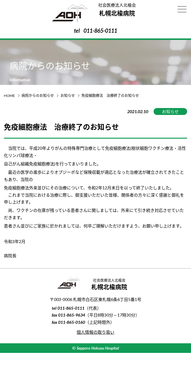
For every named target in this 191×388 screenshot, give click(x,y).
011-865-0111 (100, 30)
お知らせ (67, 95)
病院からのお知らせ (38, 95)
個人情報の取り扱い (95, 332)
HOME (9, 95)
